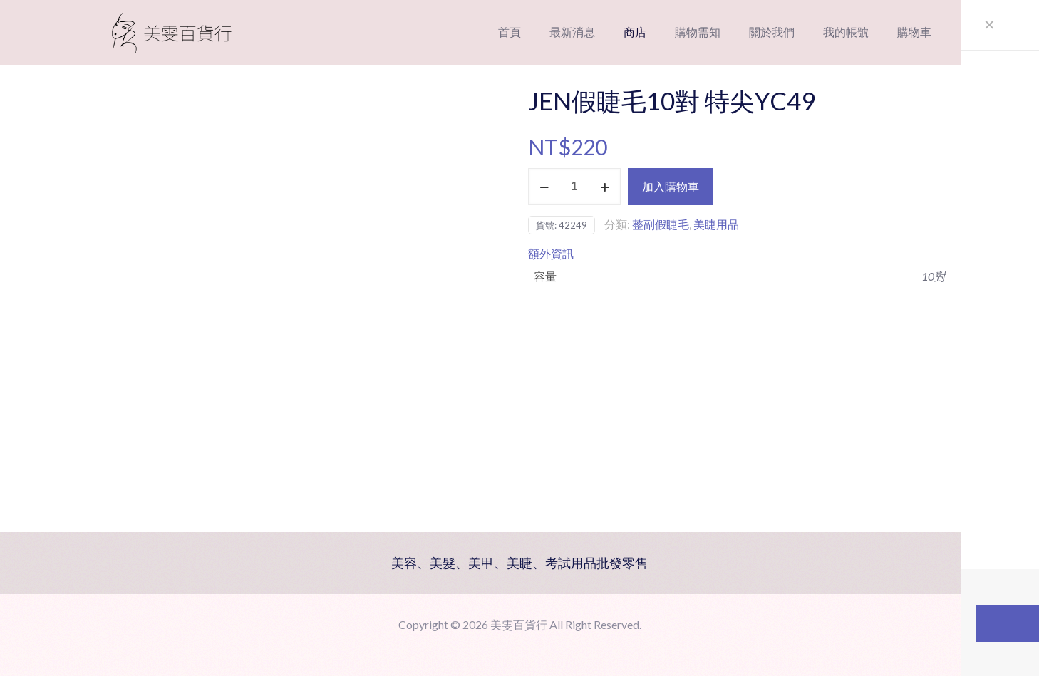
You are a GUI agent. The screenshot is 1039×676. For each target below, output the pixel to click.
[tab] (737, 253)
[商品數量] (574, 186)
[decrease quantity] (544, 187)
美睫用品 (716, 224)
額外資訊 (551, 253)
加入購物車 (670, 186)
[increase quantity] (604, 187)
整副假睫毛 (660, 224)
